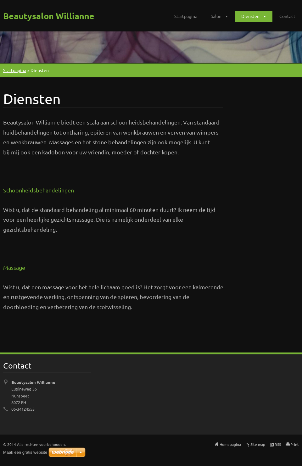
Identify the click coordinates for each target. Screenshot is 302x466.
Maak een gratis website (25, 452)
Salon (216, 16)
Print (294, 444)
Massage (14, 267)
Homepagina (230, 444)
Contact (287, 16)
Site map (257, 444)
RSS (278, 444)
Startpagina (185, 16)
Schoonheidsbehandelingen (38, 190)
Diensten (250, 16)
